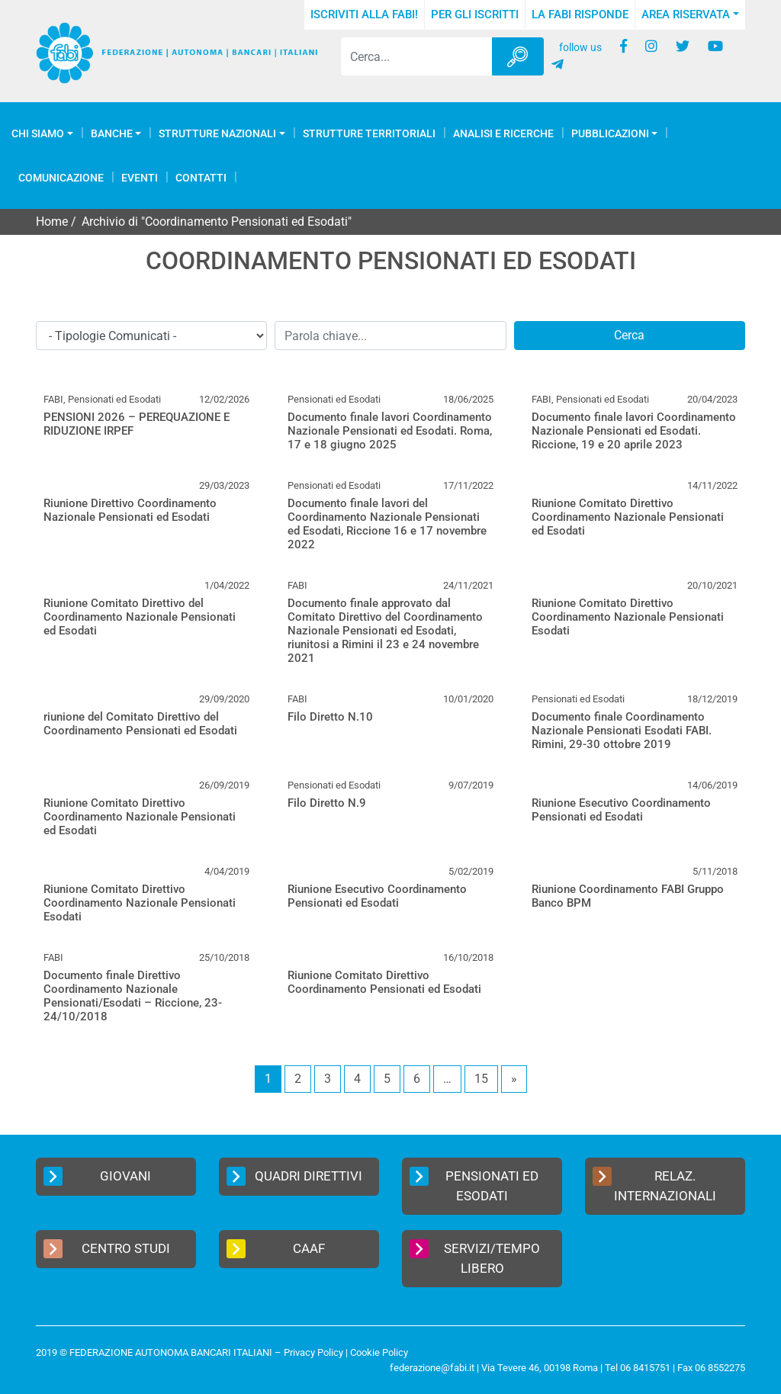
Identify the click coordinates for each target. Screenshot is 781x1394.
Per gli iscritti (475, 14)
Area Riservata (685, 14)
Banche (112, 133)
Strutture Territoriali (369, 133)
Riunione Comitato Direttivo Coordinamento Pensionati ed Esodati (384, 982)
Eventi (139, 177)
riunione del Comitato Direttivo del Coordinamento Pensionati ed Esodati (140, 723)
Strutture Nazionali (217, 133)
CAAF (276, 1248)
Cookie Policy (379, 1352)
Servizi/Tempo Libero (475, 1257)
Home (52, 221)
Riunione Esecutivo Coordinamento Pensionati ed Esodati (621, 810)
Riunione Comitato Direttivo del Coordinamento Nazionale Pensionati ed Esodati (139, 617)
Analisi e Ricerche (503, 133)
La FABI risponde (580, 14)
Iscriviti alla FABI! (364, 14)
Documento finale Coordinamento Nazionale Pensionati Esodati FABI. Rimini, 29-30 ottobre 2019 (622, 730)
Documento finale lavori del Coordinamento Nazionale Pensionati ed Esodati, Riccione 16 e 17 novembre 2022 (387, 523)
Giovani (97, 1176)
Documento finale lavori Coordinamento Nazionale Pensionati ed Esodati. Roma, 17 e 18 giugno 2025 (390, 430)
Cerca (629, 335)
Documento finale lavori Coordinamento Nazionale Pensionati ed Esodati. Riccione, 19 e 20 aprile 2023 (634, 430)
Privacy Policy (313, 1352)
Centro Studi (106, 1248)
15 (481, 1078)
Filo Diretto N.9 (327, 803)
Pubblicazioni (610, 133)
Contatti (201, 177)
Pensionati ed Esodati (474, 1185)
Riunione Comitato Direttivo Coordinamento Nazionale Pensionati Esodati (628, 617)
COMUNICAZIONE (61, 177)
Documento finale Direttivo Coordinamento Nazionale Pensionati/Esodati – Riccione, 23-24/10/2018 (132, 995)
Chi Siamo (37, 133)
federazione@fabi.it (432, 1367)
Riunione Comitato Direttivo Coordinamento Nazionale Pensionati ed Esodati (628, 517)
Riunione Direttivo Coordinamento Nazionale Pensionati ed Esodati (130, 510)
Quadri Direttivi (294, 1176)
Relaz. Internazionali (654, 1185)
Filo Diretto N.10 (330, 717)
